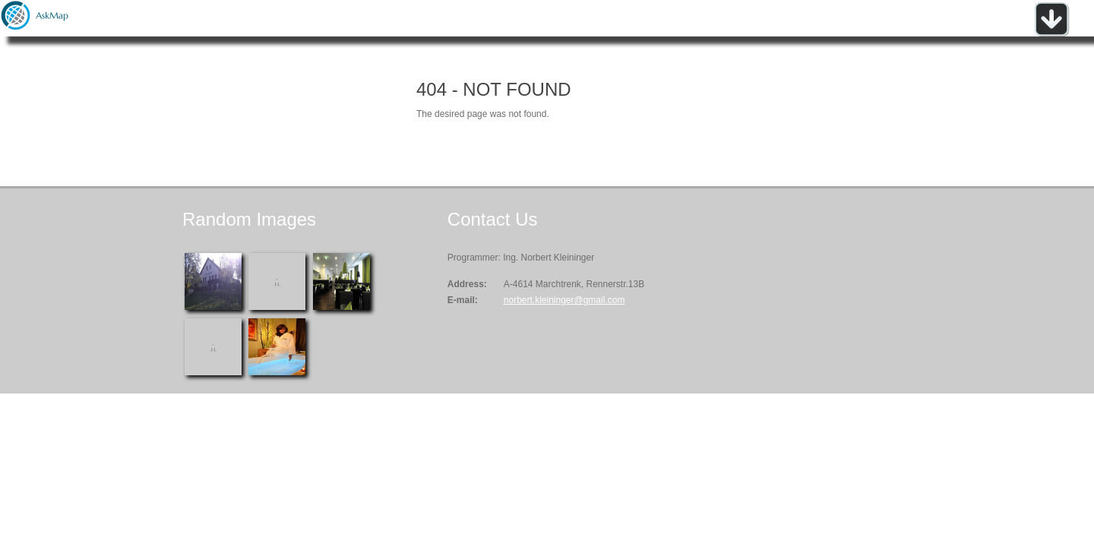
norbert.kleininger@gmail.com (564, 300)
